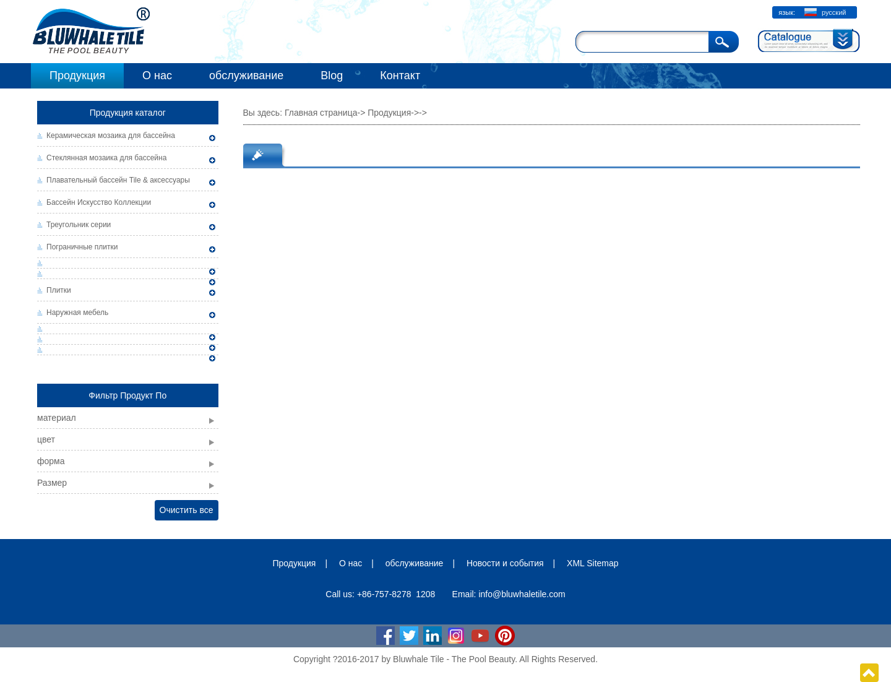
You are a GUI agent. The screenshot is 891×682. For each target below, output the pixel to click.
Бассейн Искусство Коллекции (98, 202)
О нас (157, 75)
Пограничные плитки (82, 247)
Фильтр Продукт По (127, 395)
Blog (332, 75)
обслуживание (246, 75)
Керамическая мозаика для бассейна (110, 135)
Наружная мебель (77, 312)
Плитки (58, 290)
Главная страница (321, 113)
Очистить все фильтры (186, 512)
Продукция (77, 75)
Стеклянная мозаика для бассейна (106, 157)
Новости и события (505, 563)
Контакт (400, 75)
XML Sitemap (593, 563)
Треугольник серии (78, 224)
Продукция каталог (128, 113)
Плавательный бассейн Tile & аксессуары (118, 180)
